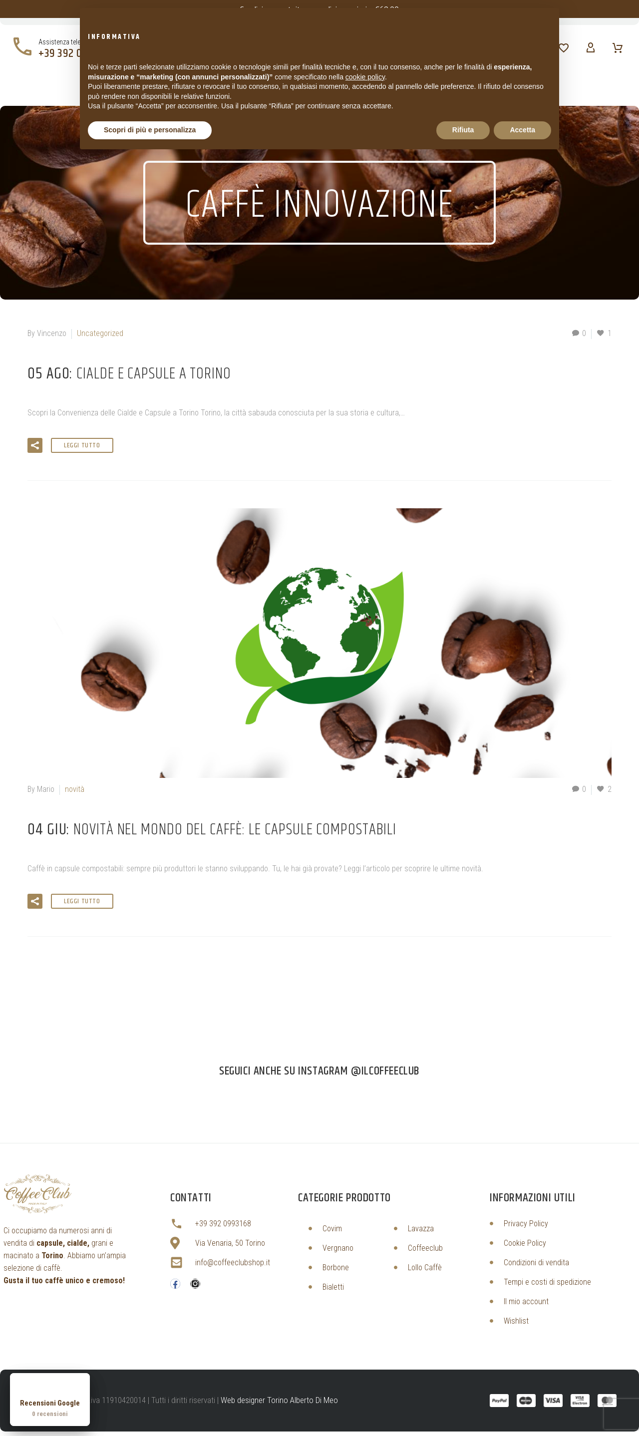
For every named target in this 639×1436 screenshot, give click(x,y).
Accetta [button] (522, 130)
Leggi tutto (82, 445)
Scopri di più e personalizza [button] (150, 130)
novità (74, 789)
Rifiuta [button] (463, 130)
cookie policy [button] (365, 77)
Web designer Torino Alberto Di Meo (279, 1400)
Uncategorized (100, 333)
